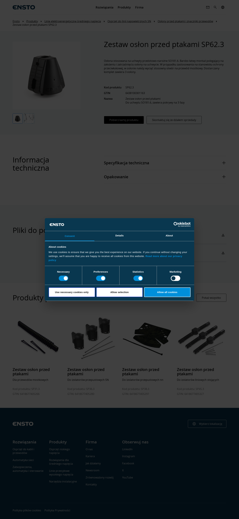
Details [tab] (119, 235)
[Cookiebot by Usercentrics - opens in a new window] (176, 224)
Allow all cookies (167, 292)
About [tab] (169, 235)
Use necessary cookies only (72, 292)
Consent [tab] (70, 236)
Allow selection (119, 292)
